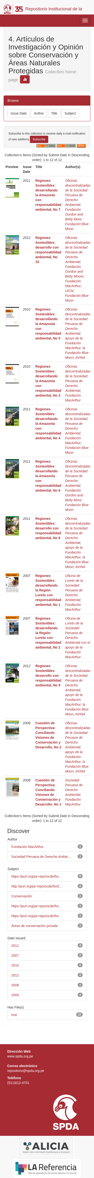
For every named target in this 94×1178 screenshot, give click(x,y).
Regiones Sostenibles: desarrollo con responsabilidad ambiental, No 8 (48, 528)
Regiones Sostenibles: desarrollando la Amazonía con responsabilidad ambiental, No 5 (48, 323)
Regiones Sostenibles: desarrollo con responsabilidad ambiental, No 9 (48, 675)
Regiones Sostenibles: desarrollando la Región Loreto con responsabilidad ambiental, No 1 (48, 590)
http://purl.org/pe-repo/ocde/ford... (36, 886)
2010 (15, 965)
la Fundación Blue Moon (76, 352)
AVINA (80, 357)
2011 (15, 946)
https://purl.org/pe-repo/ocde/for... (36, 876)
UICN (69, 291)
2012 (15, 975)
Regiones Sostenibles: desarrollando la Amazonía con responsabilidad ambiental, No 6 (48, 476)
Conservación (21, 896)
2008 (15, 985)
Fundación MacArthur (27, 847)
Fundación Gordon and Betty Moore (74, 271)
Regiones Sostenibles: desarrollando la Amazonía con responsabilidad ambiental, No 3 (48, 381)
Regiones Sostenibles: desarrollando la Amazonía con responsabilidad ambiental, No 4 (48, 423)
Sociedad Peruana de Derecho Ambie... (41, 857)
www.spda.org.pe (20, 1056)
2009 (15, 995)
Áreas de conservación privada (34, 926)
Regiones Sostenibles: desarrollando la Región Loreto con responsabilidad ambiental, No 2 (48, 632)
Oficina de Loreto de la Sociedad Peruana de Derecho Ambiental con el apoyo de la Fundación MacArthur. (77, 637)
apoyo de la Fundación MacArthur (73, 343)
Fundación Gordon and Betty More (74, 214)
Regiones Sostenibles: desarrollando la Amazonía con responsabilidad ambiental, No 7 (48, 195)
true (14, 1015)
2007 (15, 955)
